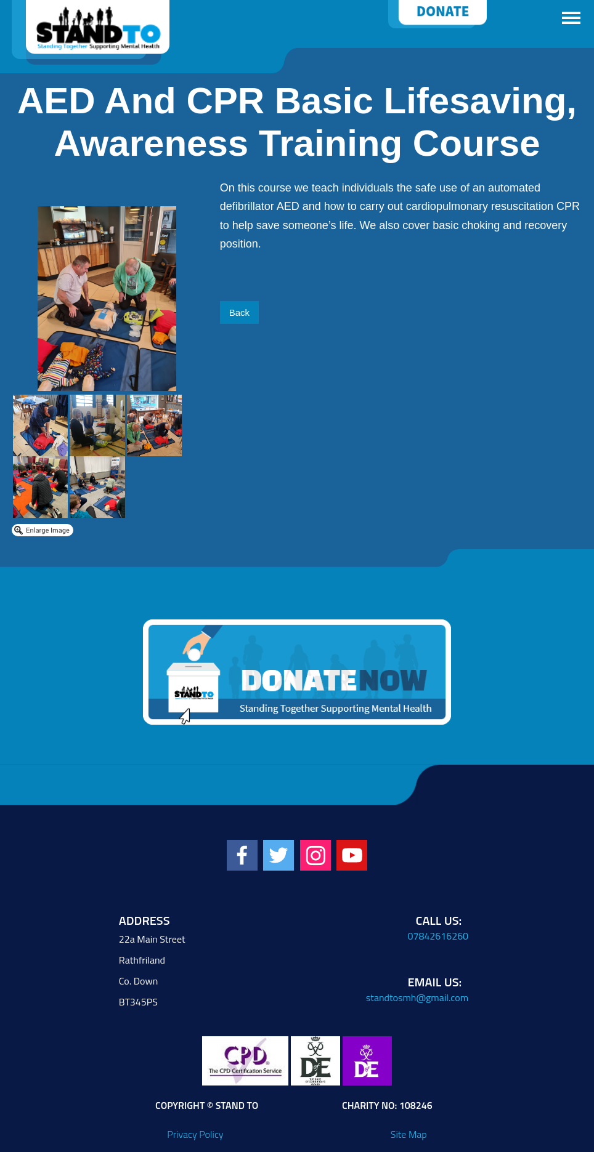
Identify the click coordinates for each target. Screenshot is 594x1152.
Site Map (409, 1134)
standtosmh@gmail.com (417, 997)
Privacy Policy (195, 1134)
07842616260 (438, 935)
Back (239, 312)
